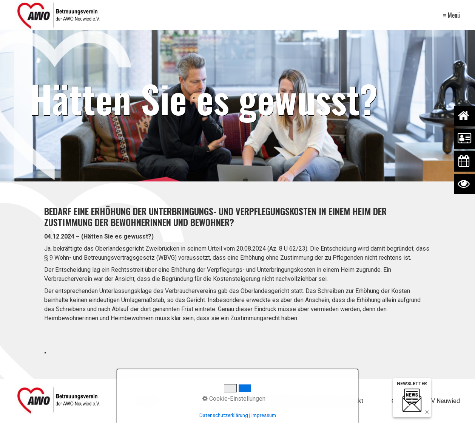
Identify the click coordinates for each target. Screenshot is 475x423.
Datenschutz (287, 400)
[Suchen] (238, 401)
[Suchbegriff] (186, 401)
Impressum (323, 400)
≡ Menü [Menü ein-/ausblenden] (451, 15)
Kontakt (353, 400)
